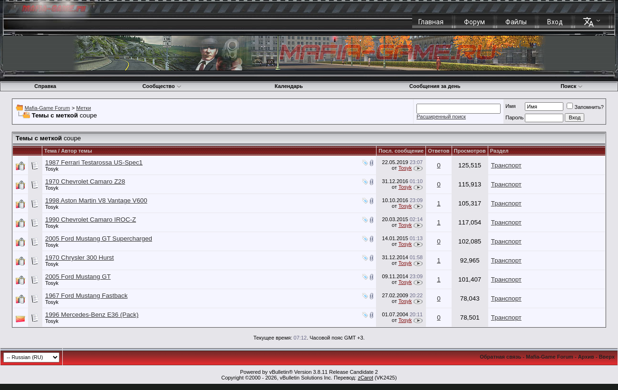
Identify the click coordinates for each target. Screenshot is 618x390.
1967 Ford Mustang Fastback (86, 295)
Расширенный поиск (441, 116)
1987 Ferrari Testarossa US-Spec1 (94, 162)
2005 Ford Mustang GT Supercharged (98, 238)
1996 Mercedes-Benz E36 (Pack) (91, 314)
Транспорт (506, 165)
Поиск (571, 86)
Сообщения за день (434, 86)
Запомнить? (585, 107)
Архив (586, 357)
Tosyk (51, 169)
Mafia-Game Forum (47, 108)
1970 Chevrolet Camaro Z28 (85, 181)
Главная (431, 22)
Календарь (289, 86)
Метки (83, 108)
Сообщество (161, 86)
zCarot (365, 377)
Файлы (516, 22)
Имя (510, 106)
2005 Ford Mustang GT (78, 276)
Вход (555, 22)
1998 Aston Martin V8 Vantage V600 (96, 200)
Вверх (607, 357)
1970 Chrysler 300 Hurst (79, 257)
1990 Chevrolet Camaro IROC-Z (90, 219)
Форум (474, 22)
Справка (45, 86)
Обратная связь (500, 357)
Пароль (514, 117)
